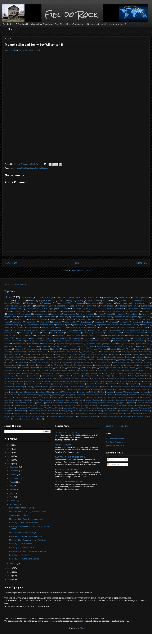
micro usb (93, 397)
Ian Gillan (53, 370)
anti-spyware (34, 354)
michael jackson (81, 397)
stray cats (135, 411)
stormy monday (56, 319)
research (32, 365)
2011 (9, 572)
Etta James (28, 306)
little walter (32, 319)
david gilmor (65, 357)
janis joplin (143, 327)
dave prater (90, 384)
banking (58, 354)
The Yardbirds (33, 344)
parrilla (47, 403)
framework (146, 389)
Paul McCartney (78, 373)
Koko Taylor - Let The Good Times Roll (25, 536)
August (13, 482)
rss (47, 408)
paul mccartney (71, 403)
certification (127, 381)
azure (50, 354)
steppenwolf (87, 411)
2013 (9, 464)
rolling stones (142, 303)
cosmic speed (21, 346)
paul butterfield (58, 403)
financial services (99, 389)
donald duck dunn (58, 346)
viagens (7, 327)
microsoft (145, 325)
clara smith (8, 346)
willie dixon (93, 300)
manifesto (32, 362)
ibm (68, 325)
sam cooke (92, 408)
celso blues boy (143, 344)
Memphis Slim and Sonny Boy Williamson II (27, 511)
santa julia (102, 408)
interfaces (119, 392)
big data (94, 378)
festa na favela (85, 389)
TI (111, 376)
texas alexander (69, 314)
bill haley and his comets (116, 378)
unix (56, 368)
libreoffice (110, 395)
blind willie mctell (46, 325)
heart (50, 392)
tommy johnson (10, 333)
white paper (138, 416)
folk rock (130, 357)
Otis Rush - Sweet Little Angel (67, 432)
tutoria (6, 416)
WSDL (142, 376)
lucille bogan (117, 346)
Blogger (83, 628)
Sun (100, 376)
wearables (104, 416)
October (13, 474)
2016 (9, 452)
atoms (44, 354)
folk (20, 335)
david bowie (101, 384)
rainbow (68, 405)
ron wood (104, 349)
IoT (60, 370)
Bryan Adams (9, 370)
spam (115, 300)
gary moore (29, 335)
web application (115, 416)
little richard (20, 319)
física (6, 392)
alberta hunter (62, 327)
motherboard (15, 400)
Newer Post (11, 263)
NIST (142, 370)
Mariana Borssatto (131, 370)
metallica (70, 397)
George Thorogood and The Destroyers (70, 341)
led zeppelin (137, 360)
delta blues (26, 297)
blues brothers (31, 322)
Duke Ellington (25, 333)
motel (6, 400)
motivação (26, 400)
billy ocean (131, 378)
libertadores (54, 330)
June (12, 489)
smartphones (8, 411)
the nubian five (82, 413)
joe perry (22, 395)
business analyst (57, 381)
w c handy (148, 322)
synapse (17, 413)
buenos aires (146, 306)
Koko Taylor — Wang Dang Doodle (24, 559)
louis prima (10, 362)
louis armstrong (58, 306)
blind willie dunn (73, 333)
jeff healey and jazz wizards (106, 360)
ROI (105, 373)
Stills (86, 376)
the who (122, 349)
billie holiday (17, 322)
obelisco (97, 400)
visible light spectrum (67, 416)
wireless (16, 419)
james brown (78, 325)
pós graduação (57, 405)
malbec (93, 330)
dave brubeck (53, 357)
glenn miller (26, 360)
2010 (9, 576)
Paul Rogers (91, 373)
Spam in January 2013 (18, 515)
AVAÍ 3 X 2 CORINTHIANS (66, 469)
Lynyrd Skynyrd (116, 370)
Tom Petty (133, 376)
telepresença (63, 413)
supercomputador (10, 368)
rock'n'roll (108, 297)
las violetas (90, 395)
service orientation (124, 408)
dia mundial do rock (121, 317)
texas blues (125, 297)
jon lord (65, 395)
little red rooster (86, 322)
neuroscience (59, 400)
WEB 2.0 (125, 351)
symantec (7, 413)
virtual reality (53, 416)
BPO (95, 368)
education (115, 387)
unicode (21, 416)
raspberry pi (77, 405)
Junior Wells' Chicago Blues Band (68, 351)
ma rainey (43, 319)
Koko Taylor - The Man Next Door (23, 523)
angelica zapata (32, 378)
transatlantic (136, 322)
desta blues (146, 384)
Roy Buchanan (33, 303)
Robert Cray (97, 308)
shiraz (135, 408)
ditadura (37, 387)
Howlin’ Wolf (91, 306)
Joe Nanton (84, 370)
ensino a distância (27, 389)
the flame (68, 319)
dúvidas (72, 387)
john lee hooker (32, 308)
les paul (110, 314)
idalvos (101, 392)
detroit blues (8, 387)
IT (45, 351)
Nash (6, 373)
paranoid (39, 403)
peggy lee (122, 403)
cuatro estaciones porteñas (134, 333)
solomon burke (118, 365)
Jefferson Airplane (121, 341)
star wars (76, 411)
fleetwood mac (125, 389)
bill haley (102, 378)
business (92, 327)
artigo (43, 378)
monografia (146, 397)
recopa (83, 349)
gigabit (16, 360)
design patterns (133, 384)
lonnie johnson (77, 303)
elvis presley (92, 303)
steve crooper (144, 365)
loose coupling (121, 395)
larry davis (80, 395)
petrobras (131, 403)
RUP (111, 373)
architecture (42, 306)
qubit (16, 365)
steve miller (98, 411)
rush (53, 408)
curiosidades (41, 357)
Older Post (141, 263)
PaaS (45, 333)
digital (30, 387)
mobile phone (125, 397)
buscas (46, 381)
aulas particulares (63, 378)
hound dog (52, 360)
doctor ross (55, 387)
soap (30, 411)
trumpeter (136, 413)
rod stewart (88, 338)
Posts (111, 459)
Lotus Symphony (103, 370)
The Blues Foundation (115, 442)
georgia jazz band (44, 335)
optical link (8, 403)
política (15, 405)
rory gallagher (133, 314)
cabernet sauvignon (72, 381)
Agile (82, 368)
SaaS (141, 319)
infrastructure (88, 335)
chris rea (10, 384)
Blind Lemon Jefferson (104, 319)
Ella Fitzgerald (46, 341)
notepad (88, 400)
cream (32, 346)
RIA (100, 373)
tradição (113, 413)
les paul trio (56, 322)
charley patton (15, 308)
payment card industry (107, 403)
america (22, 378)
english (15, 389)
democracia (112, 384)
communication (28, 357)
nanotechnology (33, 349)
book (21, 381)
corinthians (44, 297)
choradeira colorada (14, 357)
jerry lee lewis (18, 330)
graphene (43, 360)
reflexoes (124, 405)
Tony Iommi (115, 351)
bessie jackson (48, 344)
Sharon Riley (65, 376)
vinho (14, 317)
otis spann (113, 322)
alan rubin (133, 351)
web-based (127, 416)
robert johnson (107, 306)
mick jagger (66, 362)
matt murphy (55, 362)
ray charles (124, 322)
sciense (99, 338)
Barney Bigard (104, 368)
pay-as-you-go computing (88, 403)
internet (91, 360)
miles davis (19, 349)
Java (65, 370)
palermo (30, 403)
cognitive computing (32, 384)
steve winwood (124, 411)
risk (52, 365)
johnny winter (108, 303)
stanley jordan (66, 411)
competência (46, 384)
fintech (110, 389)
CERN (28, 341)
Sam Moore (104, 351)
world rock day (72, 368)
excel (51, 389)
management (21, 362)
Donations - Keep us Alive (15, 284)
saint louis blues (11, 306)
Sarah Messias (35, 376)
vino (77, 319)
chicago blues (142, 298)
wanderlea (80, 416)
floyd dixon (120, 357)
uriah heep (29, 416)
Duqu (26, 370)
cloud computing (65, 300)
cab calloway (125, 354)
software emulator (41, 411)
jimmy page (30, 330)
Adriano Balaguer (14, 325)
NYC (148, 370)
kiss (72, 395)
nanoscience (22, 338)
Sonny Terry (63, 317)
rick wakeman (9, 408)
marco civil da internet (41, 397)
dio (92, 357)
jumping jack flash (124, 360)
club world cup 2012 (113, 333)
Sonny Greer (77, 376)
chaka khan (138, 381)
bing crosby (95, 354)
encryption (135, 387)
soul (32, 300)
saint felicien (68, 408)
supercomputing (132, 330)
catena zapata (107, 381)
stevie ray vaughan (36, 311)
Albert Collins (87, 319)
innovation (101, 335)
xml (40, 419)
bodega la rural (109, 344)
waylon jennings (92, 416)
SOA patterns (87, 351)
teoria (72, 413)
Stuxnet (93, 376)
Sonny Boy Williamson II (29, 50)
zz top (147, 338)
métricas (35, 400)
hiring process (84, 392)
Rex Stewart (130, 373)
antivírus (74, 327)
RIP (87, 308)
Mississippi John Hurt (127, 306)
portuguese (24, 405)
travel (128, 413)
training (121, 413)
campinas (136, 354)
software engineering (102, 365)
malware (8, 300)
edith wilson (105, 387)
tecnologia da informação (47, 413)
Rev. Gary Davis (48, 327)
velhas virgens (41, 416)
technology (63, 308)
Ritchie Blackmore (143, 373)
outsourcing (106, 362)
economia (81, 387)
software (127, 338)
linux (122, 335)
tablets (33, 413)
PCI (69, 373)
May (12, 493)
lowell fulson (8, 397)
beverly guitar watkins (70, 354)
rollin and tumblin (40, 314)
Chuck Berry (67, 311)
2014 (9, 460)
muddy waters (138, 300)
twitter (13, 416)
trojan (131, 349)
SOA (125, 300)
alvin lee (24, 354)
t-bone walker (53, 311)
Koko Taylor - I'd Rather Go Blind (23, 547)
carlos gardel (94, 381)
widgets (147, 416)
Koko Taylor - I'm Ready (19, 555)
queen (23, 365)
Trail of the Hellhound (115, 439)
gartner (13, 392)
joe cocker (42, 330)
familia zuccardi (61, 389)
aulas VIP (50, 378)
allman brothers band (11, 354)
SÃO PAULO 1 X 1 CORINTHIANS (70, 457)
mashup (54, 397)
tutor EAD (146, 413)
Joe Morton (74, 370)
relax (131, 405)
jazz (59, 297)
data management (59, 384)
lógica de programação (23, 397)
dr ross (64, 387)
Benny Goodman (130, 368)
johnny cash (45, 395)
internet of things (131, 392)
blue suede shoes (93, 344)
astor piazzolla (76, 317)
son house (55, 314)
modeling (136, 397)
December (14, 467)
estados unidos (41, 389)
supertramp (146, 411)
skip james (145, 314)
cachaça (85, 381)
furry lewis (60, 325)
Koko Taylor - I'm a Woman (20, 544)
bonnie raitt (97, 333)
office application (108, 400)
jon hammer (57, 395)
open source (25, 314)
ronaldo (33, 408)
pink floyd (56, 349)
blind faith (141, 378)
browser (38, 381)
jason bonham (12, 395)
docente (45, 387)
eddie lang (11, 335)
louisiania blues (81, 330)
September (15, 478)
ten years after (24, 368)
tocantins (93, 413)
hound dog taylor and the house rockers (72, 360)
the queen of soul (86, 314)
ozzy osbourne (20, 403)
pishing (106, 300)
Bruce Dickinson (144, 368)
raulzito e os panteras (91, 405)
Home (76, 263)
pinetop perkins (117, 330)
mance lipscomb (133, 335)
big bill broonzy (134, 308)
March (13, 501)
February (14, 504)
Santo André (22, 376)
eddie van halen (92, 387)
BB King (18, 303)
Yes (148, 376)
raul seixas (92, 297)
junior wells (8, 319)
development (76, 357)
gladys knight (30, 392)
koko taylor (48, 308)
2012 (9, 568)
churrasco (19, 384)
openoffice (131, 400)
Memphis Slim (11, 50)
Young (6, 378)
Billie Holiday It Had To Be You (22, 508)
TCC (106, 376)
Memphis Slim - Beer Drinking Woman (25, 519)
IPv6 (40, 351)
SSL (95, 351)
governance (58, 335)
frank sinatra (140, 357)
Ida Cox (37, 333)
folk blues (136, 389)
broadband (114, 354)
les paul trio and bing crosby (128, 325)
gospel (134, 317)
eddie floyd (110, 357)
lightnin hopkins (70, 322)
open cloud (121, 400)
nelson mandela (46, 400)
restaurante (76, 338)
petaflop (46, 338)
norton (81, 400)
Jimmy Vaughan (137, 341)
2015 (9, 456)
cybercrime (12, 314)
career (101, 327)
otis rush (97, 362)
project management (61, 338)
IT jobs (51, 351)
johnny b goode (33, 395)
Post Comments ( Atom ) (81, 271)
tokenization (103, 413)
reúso (148, 405)
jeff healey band (103, 346)
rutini (59, 408)
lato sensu (100, 395)
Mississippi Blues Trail (115, 445)
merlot (62, 397)
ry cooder (60, 365)
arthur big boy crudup (115, 308)
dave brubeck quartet (76, 384)
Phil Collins (76, 308)
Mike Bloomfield (19, 344)
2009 (9, 579)
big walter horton (63, 344)
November (14, 471)
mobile (101, 397)
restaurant (139, 405)
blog (148, 378)
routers (41, 408)
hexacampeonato (70, 392)
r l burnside (120, 314)
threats (34, 368)
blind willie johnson (132, 311)
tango (6, 317)
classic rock (74, 297)
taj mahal (137, 338)
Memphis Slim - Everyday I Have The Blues (27, 540)
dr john (121, 327)
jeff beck (100, 314)
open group (87, 362)
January (13, 563)
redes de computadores (110, 405)
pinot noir (141, 403)
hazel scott (41, 392)
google (34, 360)
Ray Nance (119, 373)
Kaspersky (21, 300)
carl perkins (111, 327)
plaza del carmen (134, 362)
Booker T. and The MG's (13, 341)
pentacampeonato (119, 362)
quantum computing (70, 349)
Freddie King (32, 351)
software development (84, 365)
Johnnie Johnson (30, 325)
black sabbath (78, 344)
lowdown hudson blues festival (139, 395)
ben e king (84, 378)
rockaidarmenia (22, 408)
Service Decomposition (50, 376)
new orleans (71, 400)
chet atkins (148, 381)
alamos (14, 378)
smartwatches (21, 411)
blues (12, 168)
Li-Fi (92, 370)
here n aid (58, 392)
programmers (45, 405)
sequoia (112, 408)
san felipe (70, 365)
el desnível (125, 387)
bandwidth (75, 378)
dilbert (86, 357)
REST (52, 333)
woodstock (61, 303)
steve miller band (110, 411)
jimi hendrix (144, 317)
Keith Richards (33, 327)
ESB (36, 341)
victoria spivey (18, 327)
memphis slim (22, 168)
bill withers (84, 354)
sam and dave (80, 408)
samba (113, 349)
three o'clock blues (46, 368)
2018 (9, 445)
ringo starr (93, 349)
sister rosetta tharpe (113, 338)
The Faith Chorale (121, 376)
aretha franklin (116, 311)
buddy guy (48, 303)
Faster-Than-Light (19, 351)
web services (141, 349)
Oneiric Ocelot (60, 373)
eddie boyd (99, 357)
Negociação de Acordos (44, 373)
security (80, 300)
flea (116, 389)
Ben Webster (116, 368)
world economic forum (28, 419)
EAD (32, 370)
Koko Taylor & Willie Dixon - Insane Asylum (27, 551)
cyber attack (44, 322)
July (12, 486)
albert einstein (145, 351)
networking (76, 362)
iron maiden (144, 392)
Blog (10, 29)
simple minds (145, 408)
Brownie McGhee (33, 317)
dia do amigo (20, 387)
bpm (120, 344)
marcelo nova (43, 362)
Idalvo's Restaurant (63, 445)
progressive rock (125, 303)
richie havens (43, 365)
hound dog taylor (73, 335)
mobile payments (112, 397)
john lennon (112, 335)
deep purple (43, 346)
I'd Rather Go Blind (96, 341)
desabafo (122, 384)
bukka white (105, 317)
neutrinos (45, 349)
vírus (63, 368)
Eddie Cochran (42, 370)
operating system (144, 400)
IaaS (109, 341)
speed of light (132, 365)
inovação (110, 392)
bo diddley (86, 333)
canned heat (129, 344)
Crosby (18, 370)
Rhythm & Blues (46, 300)
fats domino (73, 389)
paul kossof (103, 330)
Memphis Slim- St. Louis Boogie (22, 532)
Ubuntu (61, 333)
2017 (9, 449)
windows (7, 419)
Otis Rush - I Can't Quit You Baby (69, 482)
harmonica (132, 327)
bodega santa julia (10, 381)
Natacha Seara (28, 373)
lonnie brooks (67, 330)
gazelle (21, 392)
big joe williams (92, 317)
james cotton (89, 346)
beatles (83, 327)
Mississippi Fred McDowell (126, 319)
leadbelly (89, 325)
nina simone (35, 338)
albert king (102, 311)
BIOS (88, 368)
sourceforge (54, 411)
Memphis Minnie (49, 317)
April (12, 497)
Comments (113, 464)
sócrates (25, 413)
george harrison (74, 346)
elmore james (20, 311)
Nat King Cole (15, 373)
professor (34, 405)
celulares (118, 381)
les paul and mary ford (105, 325)
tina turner (145, 330)
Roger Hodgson (9, 376)
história (94, 392)
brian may (105, 354)
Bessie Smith (75, 306)
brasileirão (29, 381)
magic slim (130, 346)
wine (21, 317)
